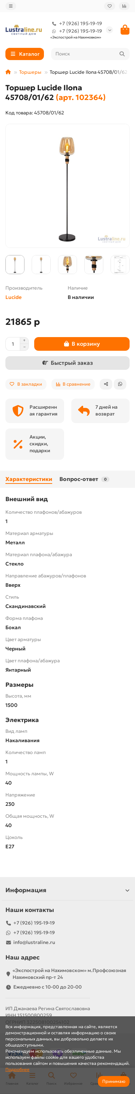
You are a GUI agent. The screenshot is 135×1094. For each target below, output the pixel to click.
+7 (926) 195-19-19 (75, 23)
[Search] (90, 54)
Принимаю (113, 1081)
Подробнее (17, 1069)
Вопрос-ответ (84, 479)
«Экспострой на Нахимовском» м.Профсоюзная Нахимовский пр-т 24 (69, 973)
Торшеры (30, 72)
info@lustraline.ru (34, 942)
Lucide (13, 297)
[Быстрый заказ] (67, 363)
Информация (67, 890)
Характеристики (28, 479)
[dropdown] (10, 6)
